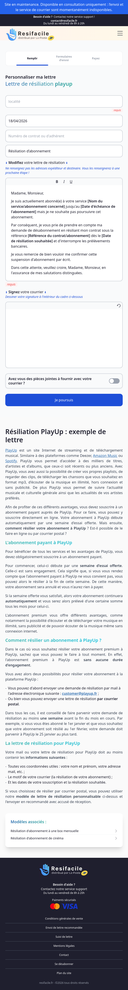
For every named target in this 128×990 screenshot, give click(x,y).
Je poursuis (64, 400)
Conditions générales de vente (64, 918)
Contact (64, 955)
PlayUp (11, 450)
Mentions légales (64, 946)
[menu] (120, 33)
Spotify (11, 460)
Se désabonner (64, 964)
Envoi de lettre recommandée (64, 928)
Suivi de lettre (64, 937)
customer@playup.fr (79, 693)
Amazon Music (105, 455)
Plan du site (64, 973)
